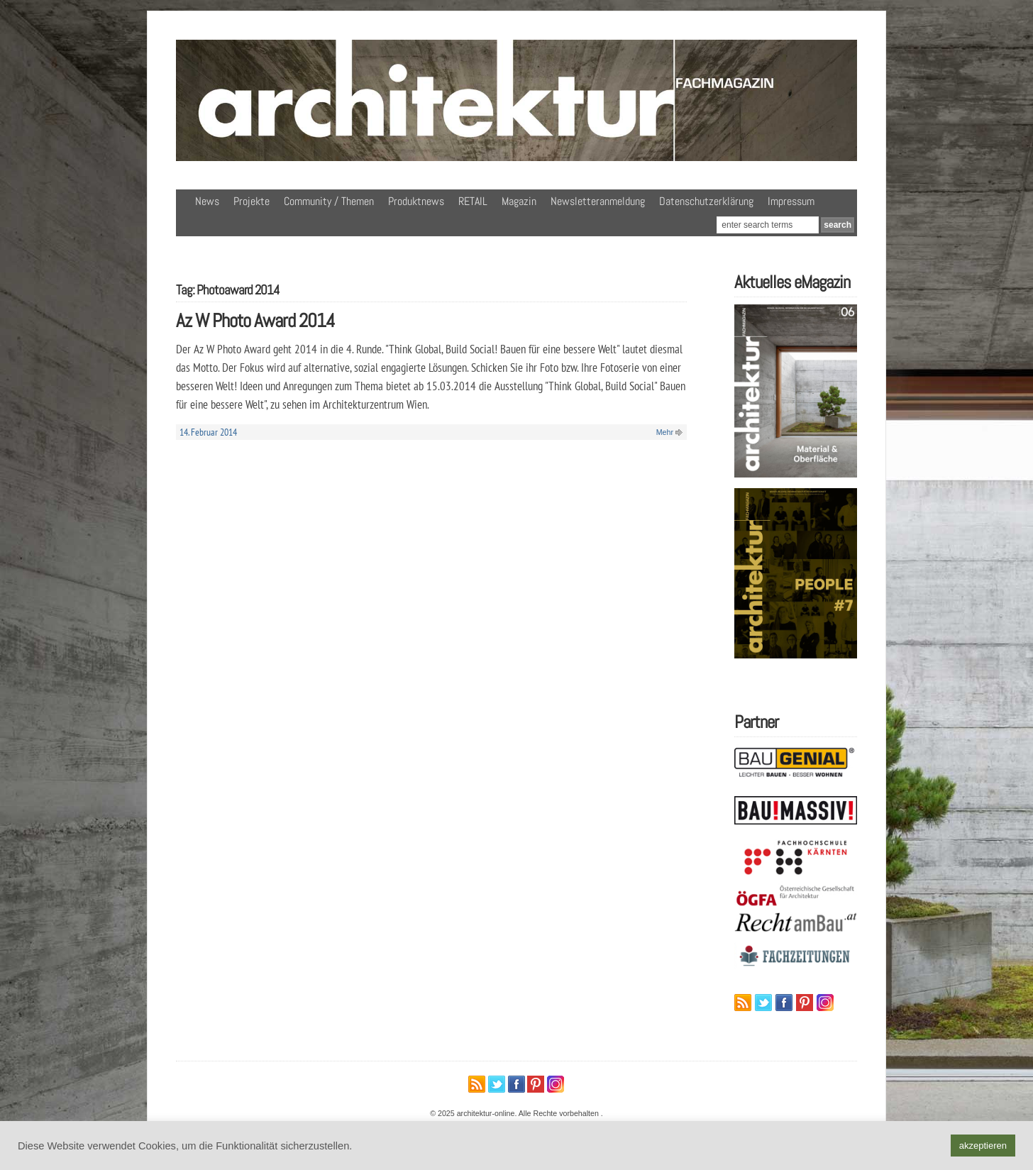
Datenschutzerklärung (706, 201)
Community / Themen (329, 201)
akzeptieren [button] (983, 1145)
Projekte (251, 201)
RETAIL (472, 201)
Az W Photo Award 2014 (255, 320)
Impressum (791, 201)
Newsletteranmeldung (598, 201)
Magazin (519, 201)
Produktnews (416, 201)
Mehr (664, 432)
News (207, 201)
